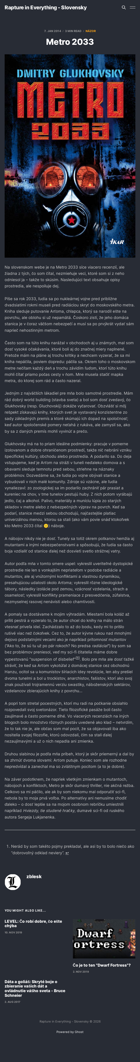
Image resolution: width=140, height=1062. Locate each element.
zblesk (34, 876)
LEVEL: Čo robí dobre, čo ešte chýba (33, 923)
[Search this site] (123, 7)
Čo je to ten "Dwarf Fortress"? (102, 965)
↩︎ (67, 853)
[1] (78, 658)
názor (91, 31)
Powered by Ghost (70, 1032)
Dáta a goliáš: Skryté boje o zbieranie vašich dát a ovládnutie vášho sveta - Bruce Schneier (35, 988)
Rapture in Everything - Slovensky (46, 7)
